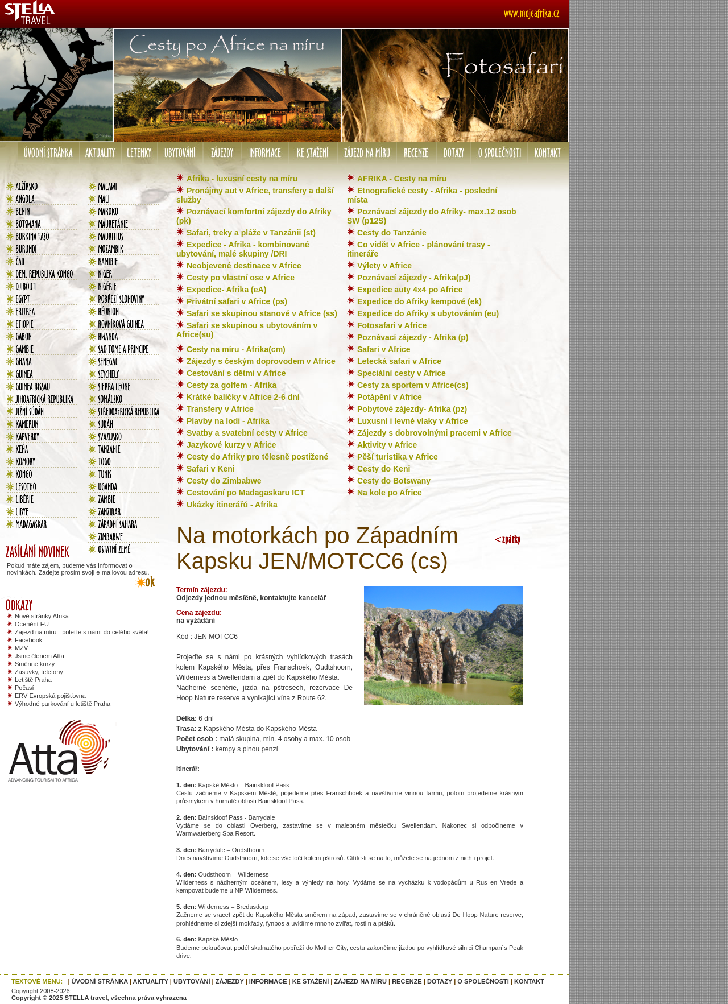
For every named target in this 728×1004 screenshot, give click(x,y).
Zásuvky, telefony (39, 671)
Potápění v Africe (389, 397)
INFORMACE (268, 981)
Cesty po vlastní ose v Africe (241, 277)
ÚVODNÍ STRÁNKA (100, 981)
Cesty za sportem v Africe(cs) (413, 385)
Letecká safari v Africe (399, 361)
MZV (21, 647)
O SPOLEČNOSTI (482, 981)
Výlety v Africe (384, 265)
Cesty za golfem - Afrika (231, 385)
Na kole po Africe (389, 492)
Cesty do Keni (383, 468)
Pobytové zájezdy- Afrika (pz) (412, 409)
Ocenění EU (32, 624)
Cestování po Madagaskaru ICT (246, 492)
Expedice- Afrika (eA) (226, 289)
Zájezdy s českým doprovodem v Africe (261, 361)
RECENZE (407, 981)
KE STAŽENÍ (310, 981)
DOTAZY (439, 981)
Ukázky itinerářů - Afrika (232, 504)
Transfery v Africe (220, 409)
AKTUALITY (150, 981)
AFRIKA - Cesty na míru (401, 178)
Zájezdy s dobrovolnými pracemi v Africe (434, 432)
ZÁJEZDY (230, 981)
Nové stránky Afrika (42, 616)
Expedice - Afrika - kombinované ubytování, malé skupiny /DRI (242, 249)
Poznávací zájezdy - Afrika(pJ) (413, 277)
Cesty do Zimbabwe (224, 480)
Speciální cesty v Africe (401, 373)
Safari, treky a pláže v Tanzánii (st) (251, 232)
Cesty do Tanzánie (392, 232)
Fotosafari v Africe (392, 325)
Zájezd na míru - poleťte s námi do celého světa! (82, 632)
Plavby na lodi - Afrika (228, 420)
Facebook (28, 640)
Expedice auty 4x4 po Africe (409, 289)
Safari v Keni (211, 468)
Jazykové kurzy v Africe (231, 444)
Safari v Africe (384, 349)
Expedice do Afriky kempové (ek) (419, 301)
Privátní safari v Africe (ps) (237, 301)
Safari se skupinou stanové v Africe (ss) (262, 313)
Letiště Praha (33, 679)
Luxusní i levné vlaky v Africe (412, 420)
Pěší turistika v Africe (397, 456)
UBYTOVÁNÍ (191, 981)
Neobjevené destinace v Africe (244, 265)
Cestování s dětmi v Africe (236, 373)
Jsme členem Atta (39, 655)
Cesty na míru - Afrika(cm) (236, 349)
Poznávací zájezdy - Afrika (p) (413, 337)
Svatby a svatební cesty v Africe (247, 432)
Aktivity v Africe (387, 444)
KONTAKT (529, 981)
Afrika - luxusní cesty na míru (242, 178)
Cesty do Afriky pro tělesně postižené (257, 456)
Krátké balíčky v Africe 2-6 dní (243, 397)
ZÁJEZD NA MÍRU (360, 981)
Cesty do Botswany (394, 480)
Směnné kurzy (35, 663)
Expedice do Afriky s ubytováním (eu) (428, 313)
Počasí (24, 687)
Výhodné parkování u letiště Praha (62, 703)
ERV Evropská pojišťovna (50, 695)
